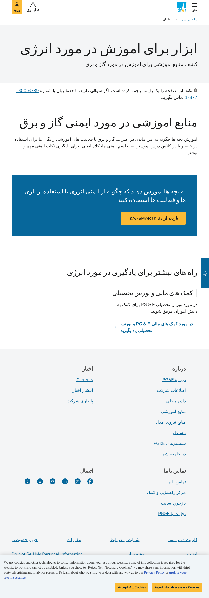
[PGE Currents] (27, 481)
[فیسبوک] (90, 481)
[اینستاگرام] (40, 481)
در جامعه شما (173, 454)
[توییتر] (77, 481)
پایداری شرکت (80, 401)
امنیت (192, 554)
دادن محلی (176, 401)
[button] (194, 7)
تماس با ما (176, 482)
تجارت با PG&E (172, 514)
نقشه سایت (135, 554)
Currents (84, 380)
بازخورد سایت (173, 503)
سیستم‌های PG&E (170, 443)
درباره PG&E (174, 380)
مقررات (74, 540)
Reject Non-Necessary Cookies (176, 589)
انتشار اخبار (83, 390)
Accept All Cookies (132, 589)
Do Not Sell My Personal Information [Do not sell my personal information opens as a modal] (47, 554)
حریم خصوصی (25, 540)
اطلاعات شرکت (171, 390)
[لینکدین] (65, 481)
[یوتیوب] (52, 481)
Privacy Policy (154, 574)
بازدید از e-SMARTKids (154, 218)
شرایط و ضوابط (124, 540)
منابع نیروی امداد (171, 422)
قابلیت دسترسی (182, 540)
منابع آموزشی (173, 411)
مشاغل (179, 433)
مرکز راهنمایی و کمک (166, 492)
